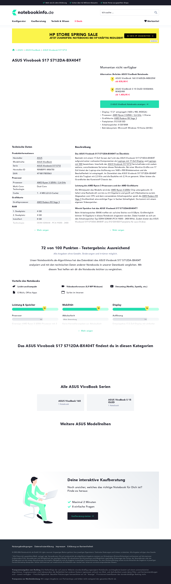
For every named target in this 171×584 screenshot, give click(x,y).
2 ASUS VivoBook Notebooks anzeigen (128, 104)
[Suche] (129, 12)
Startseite (13, 49)
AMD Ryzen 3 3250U (120, 190)
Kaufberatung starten (81, 516)
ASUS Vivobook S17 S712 (55, 50)
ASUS (20, 50)
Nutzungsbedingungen (22, 546)
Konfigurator (19, 21)
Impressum (60, 546)
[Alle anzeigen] (85, 331)
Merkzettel (153, 21)
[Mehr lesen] (41, 230)
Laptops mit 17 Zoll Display (131, 161)
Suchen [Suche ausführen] (156, 12)
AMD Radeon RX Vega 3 (125, 118)
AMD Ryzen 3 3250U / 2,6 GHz (127, 115)
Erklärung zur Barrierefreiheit (80, 546)
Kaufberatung (38, 21)
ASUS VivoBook (33, 50)
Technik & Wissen (60, 21)
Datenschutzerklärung (44, 546)
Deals (79, 21)
